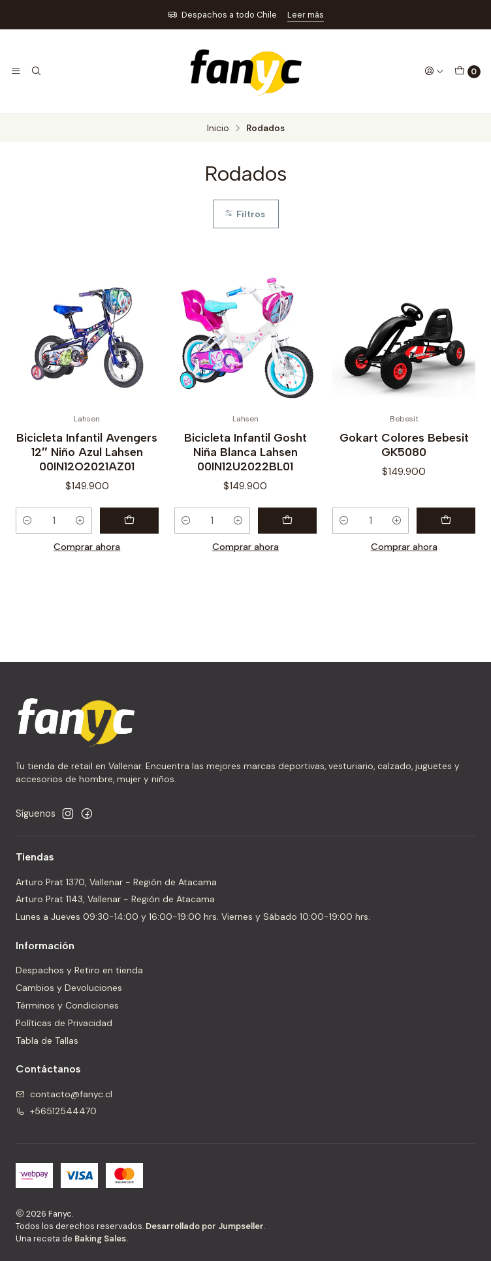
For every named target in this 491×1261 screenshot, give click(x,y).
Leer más (305, 14)
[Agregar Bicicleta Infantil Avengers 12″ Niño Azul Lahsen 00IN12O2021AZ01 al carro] (129, 521)
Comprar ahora (87, 547)
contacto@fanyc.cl (64, 1094)
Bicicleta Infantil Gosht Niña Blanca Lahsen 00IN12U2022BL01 (245, 452)
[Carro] (467, 71)
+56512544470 (56, 1111)
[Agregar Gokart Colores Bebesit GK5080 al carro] (446, 521)
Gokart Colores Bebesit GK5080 (404, 445)
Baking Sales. (101, 1238)
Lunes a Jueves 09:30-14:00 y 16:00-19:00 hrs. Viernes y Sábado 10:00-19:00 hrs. (193, 916)
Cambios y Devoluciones (69, 988)
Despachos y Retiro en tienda (79, 970)
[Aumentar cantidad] (80, 520)
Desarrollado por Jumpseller (205, 1226)
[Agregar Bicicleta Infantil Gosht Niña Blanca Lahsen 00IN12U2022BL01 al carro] (287, 521)
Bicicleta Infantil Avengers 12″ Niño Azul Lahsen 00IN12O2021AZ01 (86, 452)
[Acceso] (434, 71)
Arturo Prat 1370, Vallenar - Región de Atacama (116, 882)
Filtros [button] (244, 214)
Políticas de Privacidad (64, 1023)
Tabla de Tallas (47, 1040)
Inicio (218, 128)
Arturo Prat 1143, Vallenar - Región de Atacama (115, 899)
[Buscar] (35, 71)
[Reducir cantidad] (27, 520)
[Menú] (16, 71)
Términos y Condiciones (67, 1005)
